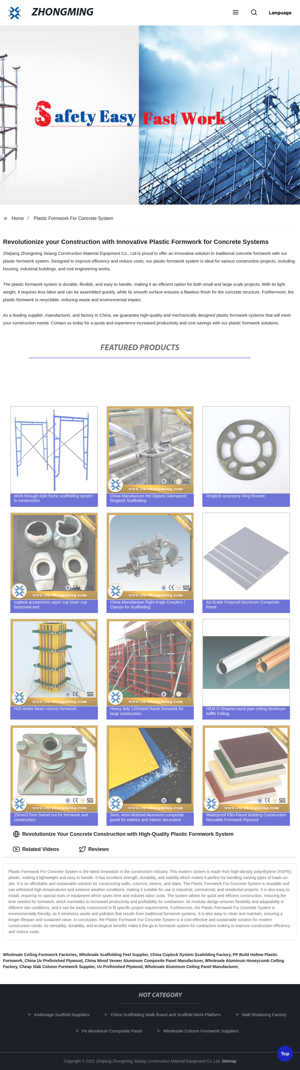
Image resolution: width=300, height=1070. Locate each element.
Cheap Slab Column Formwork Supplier (57, 966)
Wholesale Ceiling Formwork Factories (40, 954)
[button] (235, 13)
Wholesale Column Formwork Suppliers (203, 1030)
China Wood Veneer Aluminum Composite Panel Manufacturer (144, 960)
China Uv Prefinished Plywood (53, 960)
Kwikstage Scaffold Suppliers (64, 1014)
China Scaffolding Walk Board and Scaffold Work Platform (168, 1014)
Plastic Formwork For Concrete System (73, 218)
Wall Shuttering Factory (266, 1014)
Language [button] (280, 12)
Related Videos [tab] (36, 849)
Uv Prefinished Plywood (120, 966)
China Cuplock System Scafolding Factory (190, 954)
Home (17, 218)
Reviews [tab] (94, 849)
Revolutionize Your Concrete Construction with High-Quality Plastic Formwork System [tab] (123, 834)
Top (285, 1054)
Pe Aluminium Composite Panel (115, 1030)
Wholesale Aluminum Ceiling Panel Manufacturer (191, 966)
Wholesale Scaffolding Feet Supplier (113, 954)
